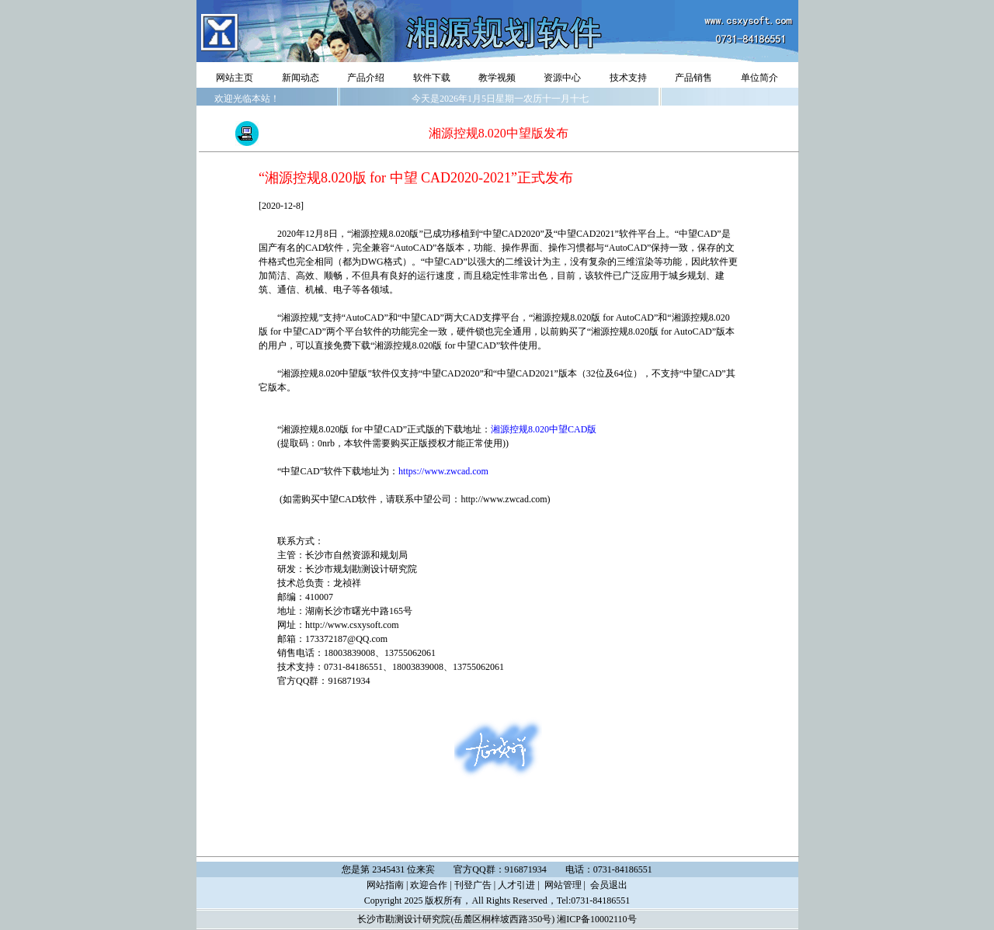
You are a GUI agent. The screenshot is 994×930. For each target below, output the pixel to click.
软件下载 (431, 77)
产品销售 (693, 77)
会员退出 (608, 885)
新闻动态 (300, 77)
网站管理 (563, 885)
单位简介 (759, 77)
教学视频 (497, 77)
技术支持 (628, 77)
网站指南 (385, 885)
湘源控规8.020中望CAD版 (543, 429)
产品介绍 (365, 77)
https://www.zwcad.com (443, 471)
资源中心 (562, 77)
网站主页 (234, 77)
